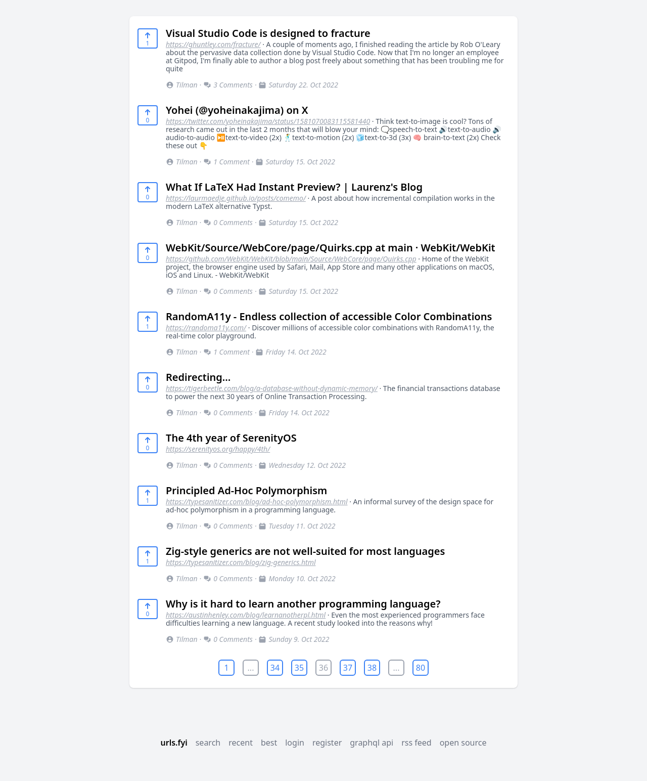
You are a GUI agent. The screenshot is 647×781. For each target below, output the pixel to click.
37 (347, 667)
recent (240, 742)
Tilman (182, 85)
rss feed (416, 742)
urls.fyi (173, 742)
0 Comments (228, 222)
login (294, 742)
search (208, 742)
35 (299, 667)
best (269, 742)
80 (420, 667)
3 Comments (228, 85)
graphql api (371, 742)
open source (463, 742)
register (327, 742)
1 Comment (226, 161)
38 (372, 667)
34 (275, 667)
